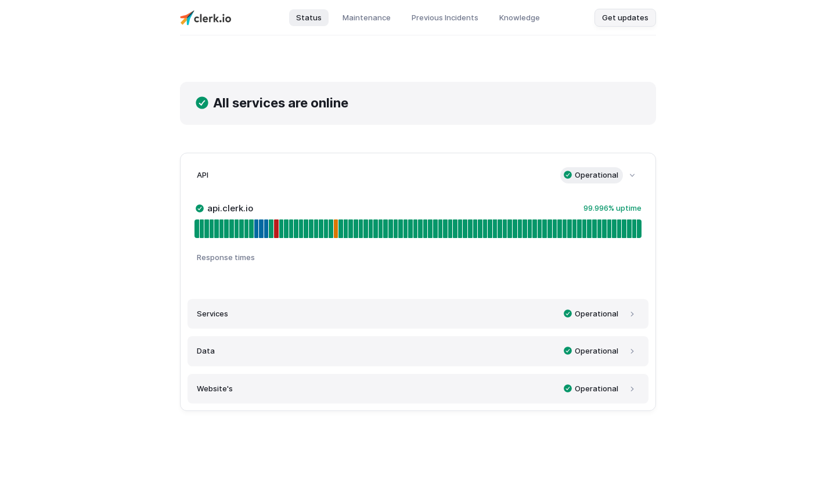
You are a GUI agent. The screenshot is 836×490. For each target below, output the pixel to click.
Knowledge (519, 17)
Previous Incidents (445, 17)
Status (309, 17)
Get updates (625, 17)
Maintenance (367, 17)
